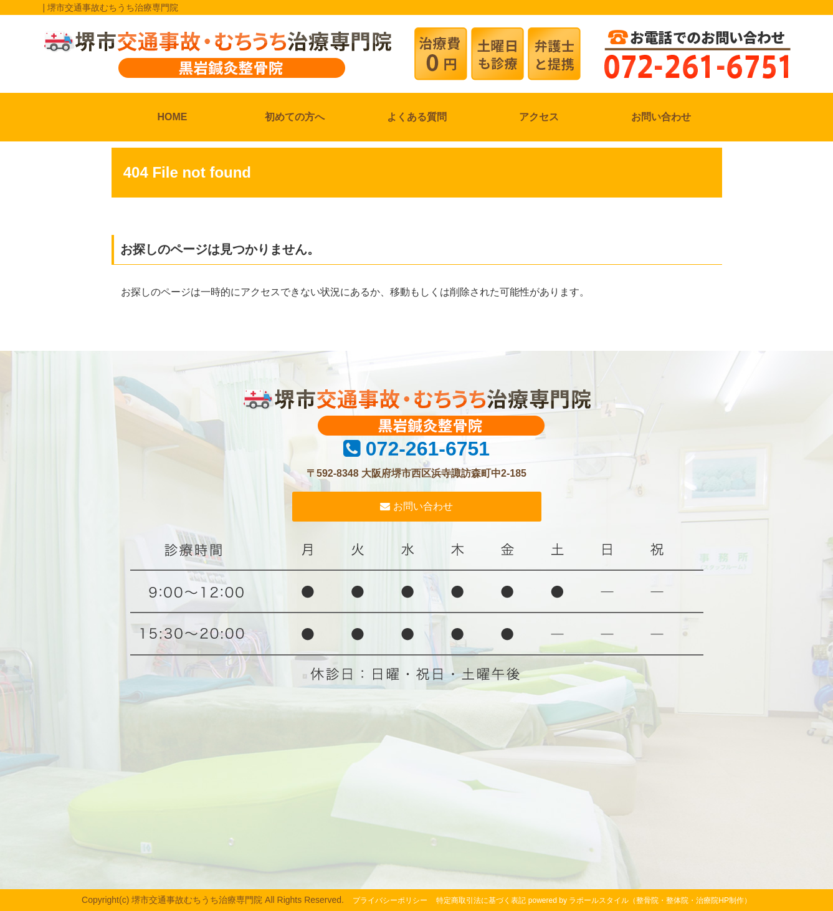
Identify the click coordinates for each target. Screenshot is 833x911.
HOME (173, 117)
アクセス (539, 117)
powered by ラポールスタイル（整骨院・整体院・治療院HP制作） (639, 900)
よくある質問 (417, 117)
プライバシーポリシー (390, 900)
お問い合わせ (661, 117)
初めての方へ (295, 117)
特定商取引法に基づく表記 (481, 900)
